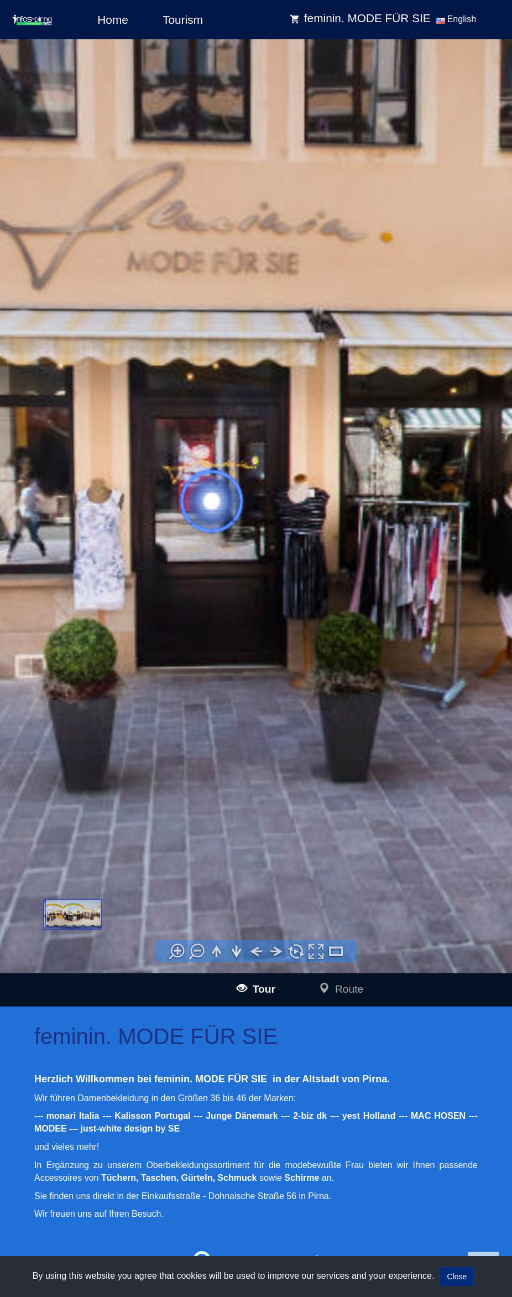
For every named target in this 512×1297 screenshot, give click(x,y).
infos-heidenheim (83, 1227)
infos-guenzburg (97, 1120)
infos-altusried (93, 1158)
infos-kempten (94, 1133)
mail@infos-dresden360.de (200, 1071)
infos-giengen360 (99, 1240)
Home (112, 19)
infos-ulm (67, 1057)
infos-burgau (91, 1108)
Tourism (183, 19)
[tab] (34, 802)
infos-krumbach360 (102, 1145)
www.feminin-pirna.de (113, 720)
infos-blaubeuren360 (104, 1083)
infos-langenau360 (100, 1070)
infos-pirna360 (94, 1198)
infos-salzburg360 (84, 1212)
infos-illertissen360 (101, 1095)
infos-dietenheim (97, 1170)
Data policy (285, 1071)
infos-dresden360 (83, 1185)
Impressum (285, 1056)
